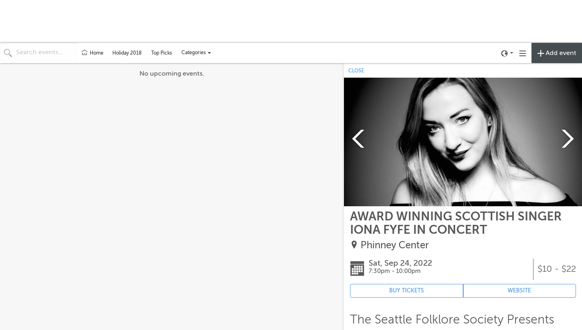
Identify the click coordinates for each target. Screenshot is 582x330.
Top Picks (161, 53)
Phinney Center (395, 245)
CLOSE (356, 71)
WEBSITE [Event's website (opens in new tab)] (519, 291)
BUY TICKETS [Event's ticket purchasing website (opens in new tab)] (406, 291)
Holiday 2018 (126, 53)
